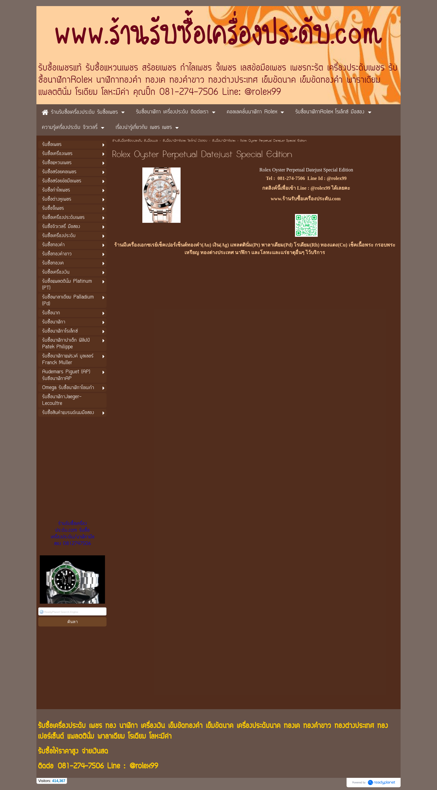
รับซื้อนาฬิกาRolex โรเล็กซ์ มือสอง (185, 141)
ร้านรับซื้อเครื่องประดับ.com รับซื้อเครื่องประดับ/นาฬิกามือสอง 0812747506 (72, 533)
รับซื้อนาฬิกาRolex (223, 141)
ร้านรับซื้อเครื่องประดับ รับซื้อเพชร (135, 141)
